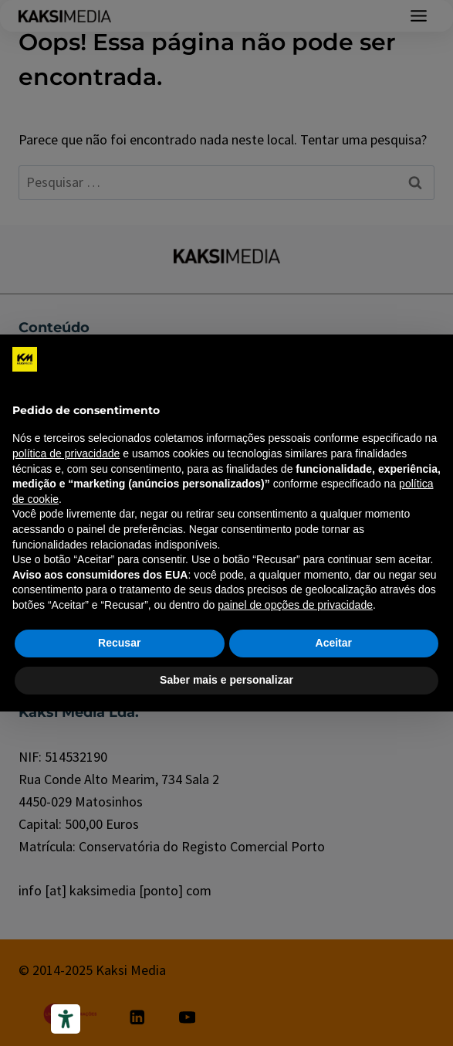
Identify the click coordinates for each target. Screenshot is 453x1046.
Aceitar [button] (334, 643)
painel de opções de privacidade (295, 605)
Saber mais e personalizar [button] (226, 680)
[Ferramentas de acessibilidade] (65, 1019)
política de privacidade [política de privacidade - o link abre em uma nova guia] (66, 453)
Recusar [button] (119, 643)
